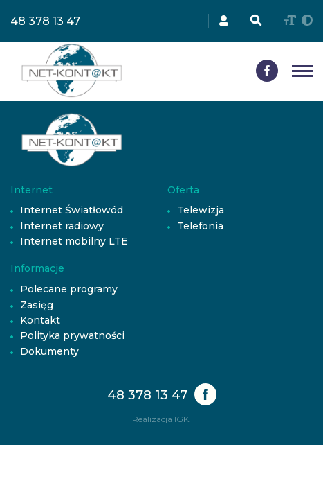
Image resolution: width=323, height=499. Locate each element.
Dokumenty (49, 351)
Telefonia (200, 226)
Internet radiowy (62, 226)
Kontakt (40, 320)
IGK (181, 419)
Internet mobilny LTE (74, 241)
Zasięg (36, 305)
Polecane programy (69, 289)
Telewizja (200, 210)
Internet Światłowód (71, 210)
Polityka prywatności (72, 335)
